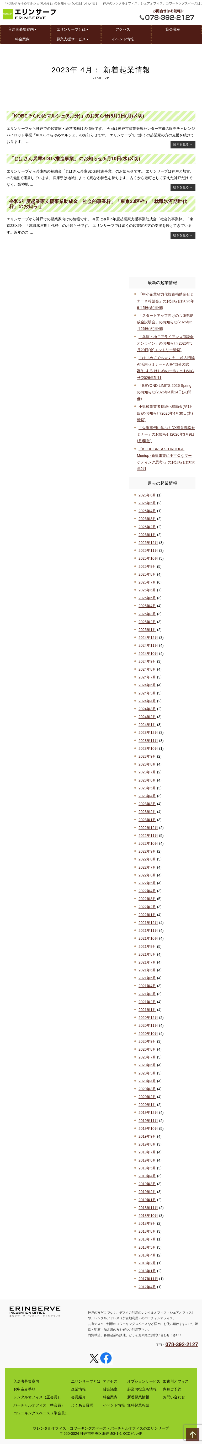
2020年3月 (147, 1089)
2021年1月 (147, 1010)
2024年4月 (147, 701)
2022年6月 (147, 875)
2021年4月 (147, 986)
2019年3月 (147, 1184)
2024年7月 (147, 677)
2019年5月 (147, 1168)
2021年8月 (147, 954)
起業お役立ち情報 (142, 1389)
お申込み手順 (24, 1389)
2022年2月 (147, 907)
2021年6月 (147, 970)
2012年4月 (147, 1287)
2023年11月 (148, 741)
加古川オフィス (176, 1381)
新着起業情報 (138, 1397)
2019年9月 (147, 1136)
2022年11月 (148, 835)
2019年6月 (147, 1160)
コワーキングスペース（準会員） (40, 1413)
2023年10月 (148, 748)
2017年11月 (148, 1279)
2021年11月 (148, 930)
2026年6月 (147, 495)
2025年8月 (147, 574)
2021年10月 (148, 938)
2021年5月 (147, 978)
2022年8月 (147, 859)
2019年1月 (147, 1200)
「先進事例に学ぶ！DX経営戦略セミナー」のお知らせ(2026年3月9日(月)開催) (166, 434)
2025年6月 (147, 590)
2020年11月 (148, 1025)
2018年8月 (147, 1231)
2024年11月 (148, 645)
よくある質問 (82, 1405)
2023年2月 (147, 812)
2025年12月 (148, 543)
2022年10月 (148, 843)
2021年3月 (147, 994)
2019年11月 (148, 1121)
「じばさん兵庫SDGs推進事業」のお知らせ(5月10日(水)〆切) (74, 158)
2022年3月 (147, 899)
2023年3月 (147, 804)
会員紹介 (78, 1397)
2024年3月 (147, 709)
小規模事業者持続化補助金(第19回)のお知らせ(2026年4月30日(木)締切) (165, 413)
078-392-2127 (181, 1344)
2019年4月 (147, 1176)
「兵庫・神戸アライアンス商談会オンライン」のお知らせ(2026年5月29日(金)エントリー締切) (165, 343)
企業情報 (78, 1389)
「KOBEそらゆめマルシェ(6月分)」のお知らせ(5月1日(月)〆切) (76, 116)
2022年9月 (147, 851)
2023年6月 (147, 780)
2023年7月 (147, 772)
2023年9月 (147, 756)
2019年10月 (148, 1128)
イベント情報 (123, 39)
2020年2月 (147, 1097)
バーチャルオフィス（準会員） (39, 1405)
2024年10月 (148, 653)
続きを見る (183, 144)
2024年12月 (148, 637)
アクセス (122, 29)
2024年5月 (147, 693)
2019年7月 (147, 1152)
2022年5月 (147, 883)
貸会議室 (173, 29)
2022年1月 (147, 915)
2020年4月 (147, 1081)
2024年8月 (147, 669)
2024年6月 (147, 685)
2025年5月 (147, 598)
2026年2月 (147, 527)
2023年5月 (147, 788)
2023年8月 (147, 764)
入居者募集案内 (22, 29)
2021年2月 (147, 1002)
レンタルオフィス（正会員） (37, 1397)
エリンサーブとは (72, 29)
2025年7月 (147, 582)
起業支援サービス (72, 39)
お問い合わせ (174, 1397)
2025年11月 (148, 550)
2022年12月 (148, 828)
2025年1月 (147, 630)
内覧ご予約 (172, 1389)
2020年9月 (147, 1041)
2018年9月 (147, 1223)
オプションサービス (143, 1381)
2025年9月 (147, 566)
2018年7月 (147, 1239)
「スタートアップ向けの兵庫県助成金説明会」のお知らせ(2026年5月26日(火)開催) (165, 322)
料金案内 (22, 39)
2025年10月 (148, 558)
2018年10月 (148, 1215)
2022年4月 (147, 891)
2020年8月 (147, 1049)
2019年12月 (148, 1112)
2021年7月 (147, 962)
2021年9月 (147, 946)
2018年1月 (147, 1271)
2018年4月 (147, 1255)
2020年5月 (147, 1073)
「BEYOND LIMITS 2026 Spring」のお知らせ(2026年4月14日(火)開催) (166, 392)
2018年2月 (147, 1263)
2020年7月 (147, 1057)
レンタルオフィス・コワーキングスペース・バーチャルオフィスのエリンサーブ (103, 1428)
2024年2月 (147, 717)
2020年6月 (147, 1065)
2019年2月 (147, 1192)
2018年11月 (148, 1208)
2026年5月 (147, 503)
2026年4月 (147, 511)
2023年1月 (147, 820)
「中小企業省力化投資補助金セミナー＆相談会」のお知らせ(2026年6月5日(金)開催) (165, 300)
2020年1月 (147, 1105)
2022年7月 (147, 867)
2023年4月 (147, 796)
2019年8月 (147, 1144)
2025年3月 (147, 614)
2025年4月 (147, 606)
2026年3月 (147, 519)
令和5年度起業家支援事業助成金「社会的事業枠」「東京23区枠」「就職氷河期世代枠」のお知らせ (98, 204)
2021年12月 (148, 923)
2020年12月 (148, 1017)
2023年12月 (148, 732)
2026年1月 (147, 535)
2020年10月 (148, 1033)
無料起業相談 (138, 1405)
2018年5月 (147, 1247)
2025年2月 (147, 622)
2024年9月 (147, 661)
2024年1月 (147, 725)
